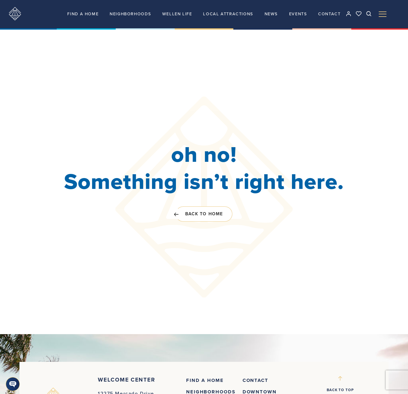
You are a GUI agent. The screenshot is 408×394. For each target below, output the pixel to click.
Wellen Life (177, 14)
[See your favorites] (358, 13)
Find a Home (82, 14)
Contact (329, 14)
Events (298, 14)
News (271, 14)
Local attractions (228, 14)
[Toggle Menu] (383, 14)
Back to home (199, 214)
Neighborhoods (130, 14)
